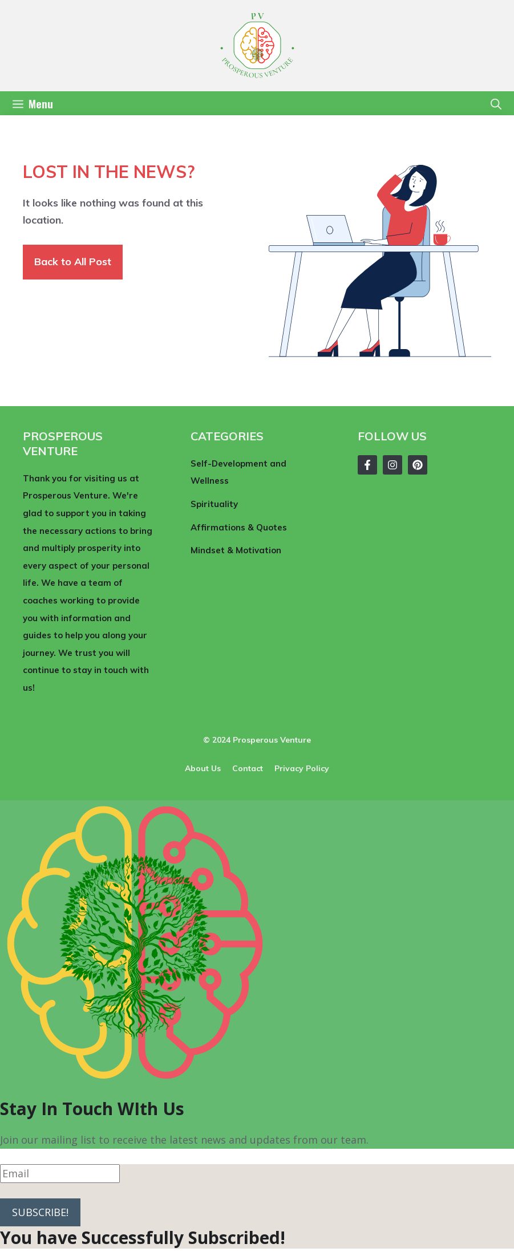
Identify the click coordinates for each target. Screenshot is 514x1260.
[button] (496, 103)
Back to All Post (72, 261)
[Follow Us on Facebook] (367, 465)
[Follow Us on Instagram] (392, 465)
